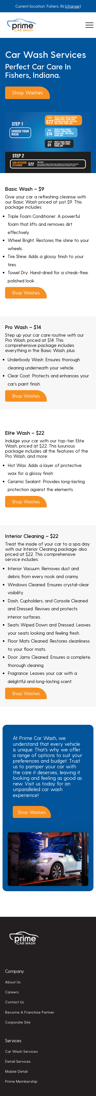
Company (14, 971)
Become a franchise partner (29, 1012)
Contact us (14, 1001)
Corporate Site (17, 1022)
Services (13, 1040)
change (73, 6)
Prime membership (21, 1081)
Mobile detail (16, 1071)
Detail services (18, 1061)
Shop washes (27, 92)
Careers (12, 991)
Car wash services (21, 1051)
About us (13, 982)
